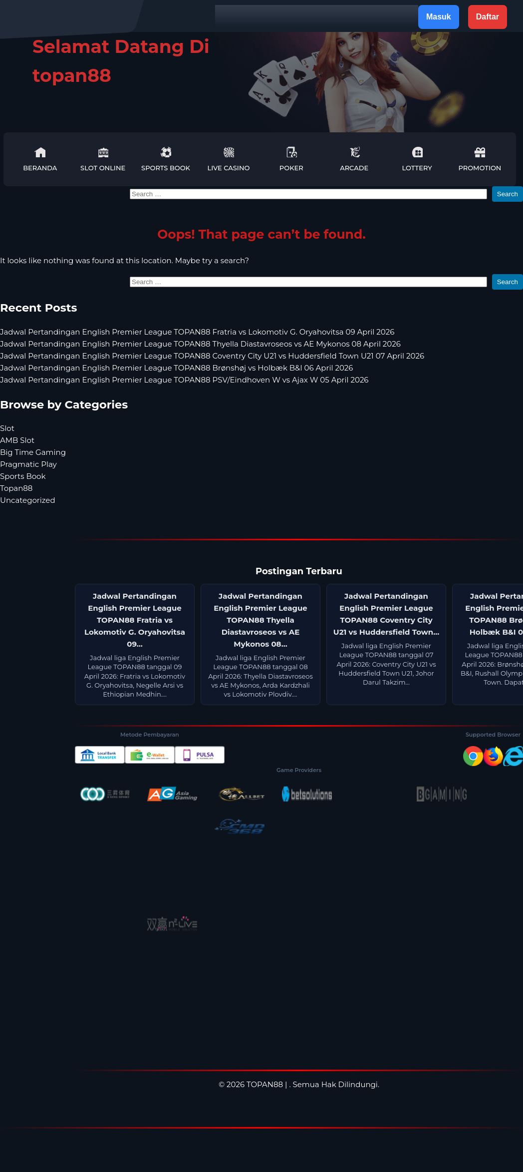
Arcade (354, 159)
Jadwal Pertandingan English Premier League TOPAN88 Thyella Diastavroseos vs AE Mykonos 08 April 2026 (200, 344)
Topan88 (16, 488)
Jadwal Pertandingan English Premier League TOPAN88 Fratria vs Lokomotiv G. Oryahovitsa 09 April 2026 (197, 332)
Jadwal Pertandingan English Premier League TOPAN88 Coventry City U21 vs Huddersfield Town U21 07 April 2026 (212, 356)
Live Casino (228, 159)
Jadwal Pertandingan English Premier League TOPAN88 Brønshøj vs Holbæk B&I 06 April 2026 (176, 368)
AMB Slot (17, 440)
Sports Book (165, 159)
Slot (7, 428)
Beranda (40, 159)
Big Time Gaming (33, 452)
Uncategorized (27, 500)
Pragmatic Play (28, 464)
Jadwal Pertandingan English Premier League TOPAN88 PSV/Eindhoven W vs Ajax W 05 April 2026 (184, 380)
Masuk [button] (438, 16)
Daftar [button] (487, 16)
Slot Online (102, 159)
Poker (291, 159)
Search (507, 194)
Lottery (417, 159)
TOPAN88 (265, 1084)
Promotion (479, 159)
